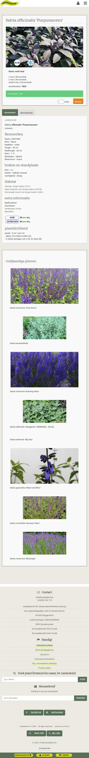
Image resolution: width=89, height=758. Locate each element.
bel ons (54, 733)
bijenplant (9, 211)
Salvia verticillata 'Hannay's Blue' (25, 523)
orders (64, 755)
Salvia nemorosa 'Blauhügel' (23, 559)
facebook (33, 712)
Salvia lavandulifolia (19, 343)
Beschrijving (26, 113)
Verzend (80, 698)
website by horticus (62, 726)
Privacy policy (44, 668)
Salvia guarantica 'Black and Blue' (25, 488)
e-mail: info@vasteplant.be (45, 742)
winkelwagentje (23, 755)
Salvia (8, 125)
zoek (82, 679)
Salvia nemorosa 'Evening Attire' (24, 391)
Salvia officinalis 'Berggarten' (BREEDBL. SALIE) (32, 427)
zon (11, 170)
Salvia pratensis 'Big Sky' (21, 439)
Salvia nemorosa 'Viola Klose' (23, 308)
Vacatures (44, 654)
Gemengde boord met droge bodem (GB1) (24, 192)
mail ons (36, 733)
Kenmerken (10, 112)
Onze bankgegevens (44, 650)
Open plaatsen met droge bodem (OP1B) (23, 189)
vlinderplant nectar (13, 208)
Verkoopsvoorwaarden (44, 659)
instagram (54, 712)
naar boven (44, 748)
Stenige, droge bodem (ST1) (17, 186)
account (44, 755)
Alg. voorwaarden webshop (44, 663)
